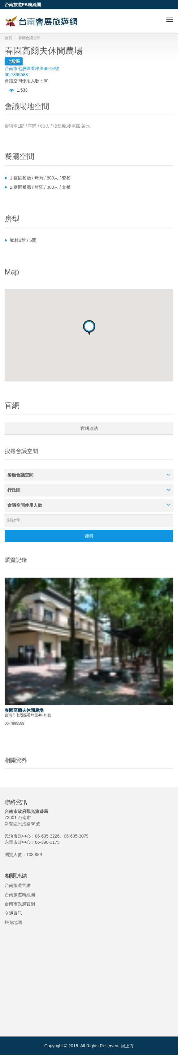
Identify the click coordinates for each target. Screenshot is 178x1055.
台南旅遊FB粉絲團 (23, 4)
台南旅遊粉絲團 (20, 894)
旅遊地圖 (13, 922)
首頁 (8, 38)
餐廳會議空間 (29, 38)
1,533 (18, 90)
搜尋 (89, 536)
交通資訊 (13, 913)
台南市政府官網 (20, 903)
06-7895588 (16, 74)
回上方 (127, 1045)
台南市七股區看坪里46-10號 (32, 68)
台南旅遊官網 (18, 885)
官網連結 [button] (89, 428)
